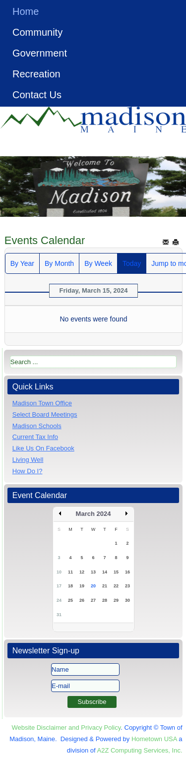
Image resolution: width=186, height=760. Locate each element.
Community (37, 32)
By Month (59, 263)
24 (59, 600)
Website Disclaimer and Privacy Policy (66, 727)
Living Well (28, 459)
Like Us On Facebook (43, 448)
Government (39, 53)
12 (81, 572)
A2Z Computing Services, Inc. (140, 750)
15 (116, 572)
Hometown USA (154, 739)
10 (59, 572)
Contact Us (37, 94)
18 (70, 585)
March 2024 (93, 513)
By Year (22, 263)
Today (132, 263)
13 (93, 572)
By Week (98, 263)
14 (104, 572)
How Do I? (27, 471)
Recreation (36, 73)
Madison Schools (37, 426)
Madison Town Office (42, 403)
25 (70, 600)
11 (70, 572)
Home (25, 11)
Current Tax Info (35, 437)
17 (59, 585)
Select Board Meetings (44, 414)
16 (127, 572)
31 (59, 614)
